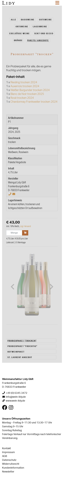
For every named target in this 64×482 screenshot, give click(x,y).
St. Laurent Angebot (20, 281)
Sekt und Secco (43, 33)
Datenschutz (9, 384)
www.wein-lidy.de (15, 325)
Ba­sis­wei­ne (28, 19)
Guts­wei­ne (45, 19)
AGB (4, 380)
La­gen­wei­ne (40, 26)
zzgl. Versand (25, 226)
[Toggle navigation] (57, 3)
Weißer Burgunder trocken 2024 (30, 90)
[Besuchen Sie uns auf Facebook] (4, 333)
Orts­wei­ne (22, 26)
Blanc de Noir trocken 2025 (27, 94)
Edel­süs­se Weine (19, 33)
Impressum (8, 376)
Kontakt (6, 373)
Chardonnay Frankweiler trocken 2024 (33, 101)
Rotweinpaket (16, 276)
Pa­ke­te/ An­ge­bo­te (38, 40)
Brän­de (18, 40)
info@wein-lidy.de (16, 321)
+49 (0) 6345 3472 (16, 317)
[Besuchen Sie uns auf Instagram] (11, 333)
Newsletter (8, 396)
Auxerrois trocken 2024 (24, 86)
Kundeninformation (13, 392)
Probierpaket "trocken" (22, 265)
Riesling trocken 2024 (23, 82)
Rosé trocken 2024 (22, 98)
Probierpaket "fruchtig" (22, 270)
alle (13, 19)
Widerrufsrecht (10, 388)
